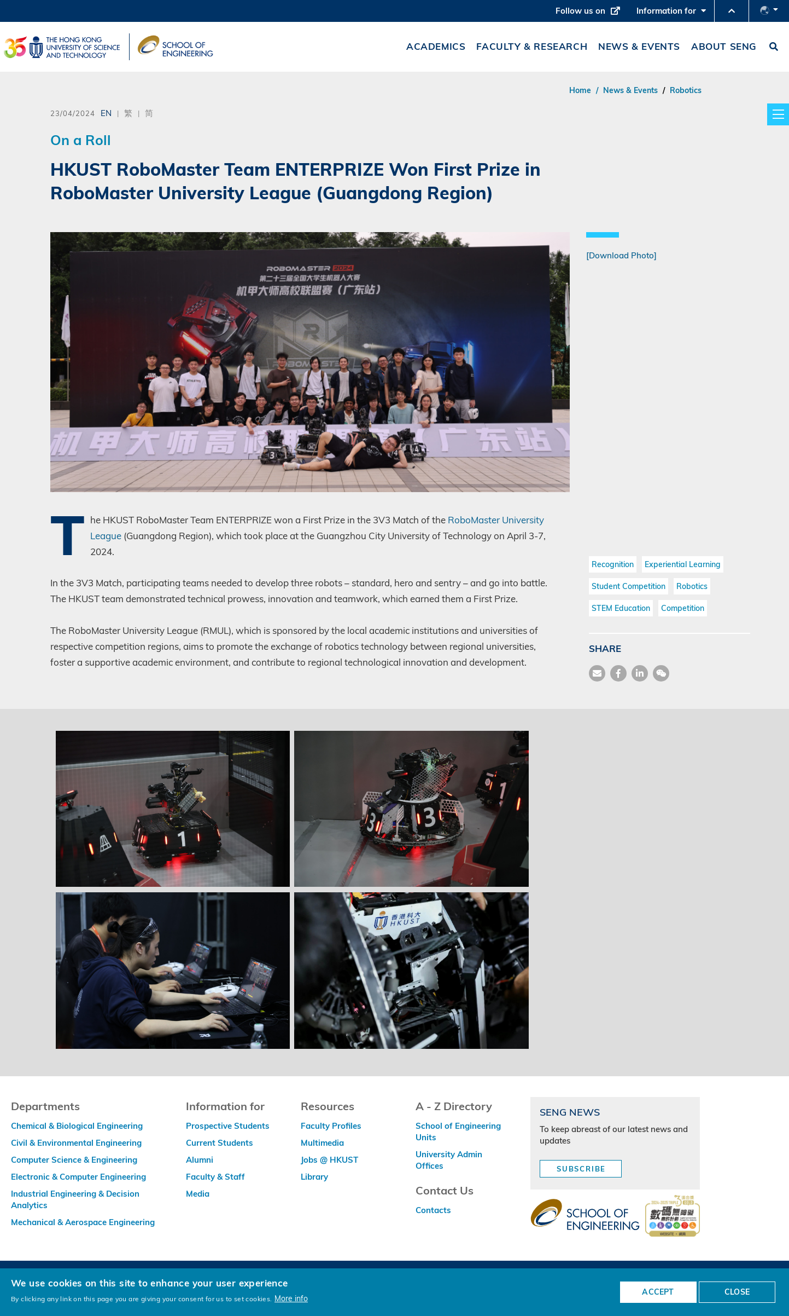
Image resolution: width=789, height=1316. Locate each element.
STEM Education (621, 608)
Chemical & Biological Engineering (77, 1126)
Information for (671, 13)
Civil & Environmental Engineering (76, 1143)
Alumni (199, 1160)
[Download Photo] (621, 255)
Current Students (219, 1143)
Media (197, 1193)
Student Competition (628, 586)
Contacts (433, 1210)
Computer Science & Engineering (74, 1160)
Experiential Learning (683, 564)
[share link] (640, 673)
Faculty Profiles (331, 1126)
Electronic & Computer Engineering (78, 1176)
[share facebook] (618, 673)
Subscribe (581, 1168)
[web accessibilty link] (672, 1217)
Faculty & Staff (215, 1176)
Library (314, 1176)
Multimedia (322, 1143)
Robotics (686, 90)
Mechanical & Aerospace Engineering (83, 1222)
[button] (731, 11)
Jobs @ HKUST (329, 1160)
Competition (682, 608)
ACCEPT (658, 1292)
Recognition (613, 564)
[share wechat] (661, 673)
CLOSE (737, 1292)
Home (580, 90)
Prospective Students (228, 1126)
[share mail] (597, 673)
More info (291, 1298)
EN (106, 112)
